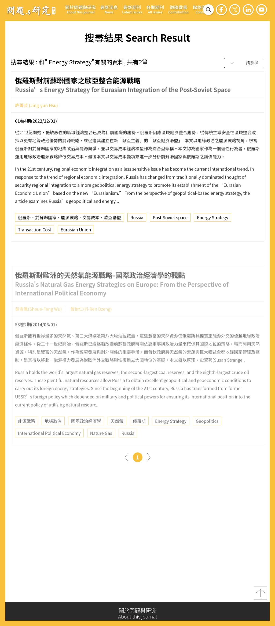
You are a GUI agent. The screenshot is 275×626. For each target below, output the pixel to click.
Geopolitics (207, 433)
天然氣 (117, 433)
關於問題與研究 (80, 9)
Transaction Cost (34, 232)
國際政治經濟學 (86, 433)
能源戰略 (26, 433)
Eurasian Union (76, 232)
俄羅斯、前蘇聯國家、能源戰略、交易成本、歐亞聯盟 (69, 220)
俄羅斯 (139, 433)
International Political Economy (49, 446)
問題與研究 (31, 10)
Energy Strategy (212, 220)
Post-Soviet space (170, 220)
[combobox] (244, 63)
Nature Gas (101, 446)
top (260, 595)
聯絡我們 (202, 9)
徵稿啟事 (178, 9)
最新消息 (109, 9)
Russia (136, 220)
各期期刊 (155, 9)
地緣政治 (53, 433)
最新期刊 (132, 9)
